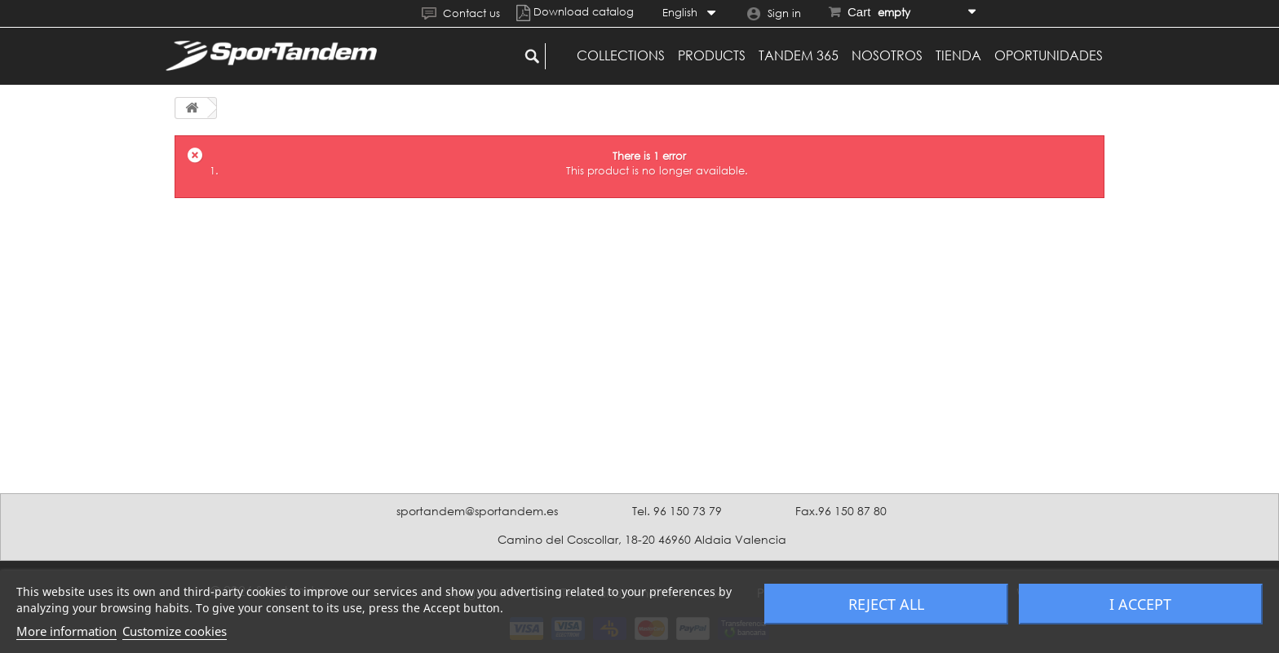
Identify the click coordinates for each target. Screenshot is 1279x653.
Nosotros (887, 55)
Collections (621, 55)
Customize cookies (174, 631)
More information (66, 631)
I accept (1140, 604)
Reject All (886, 604)
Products (712, 55)
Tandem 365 (799, 55)
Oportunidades (1048, 55)
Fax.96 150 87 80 (841, 511)
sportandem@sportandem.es (477, 511)
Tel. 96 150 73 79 (677, 511)
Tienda (958, 55)
